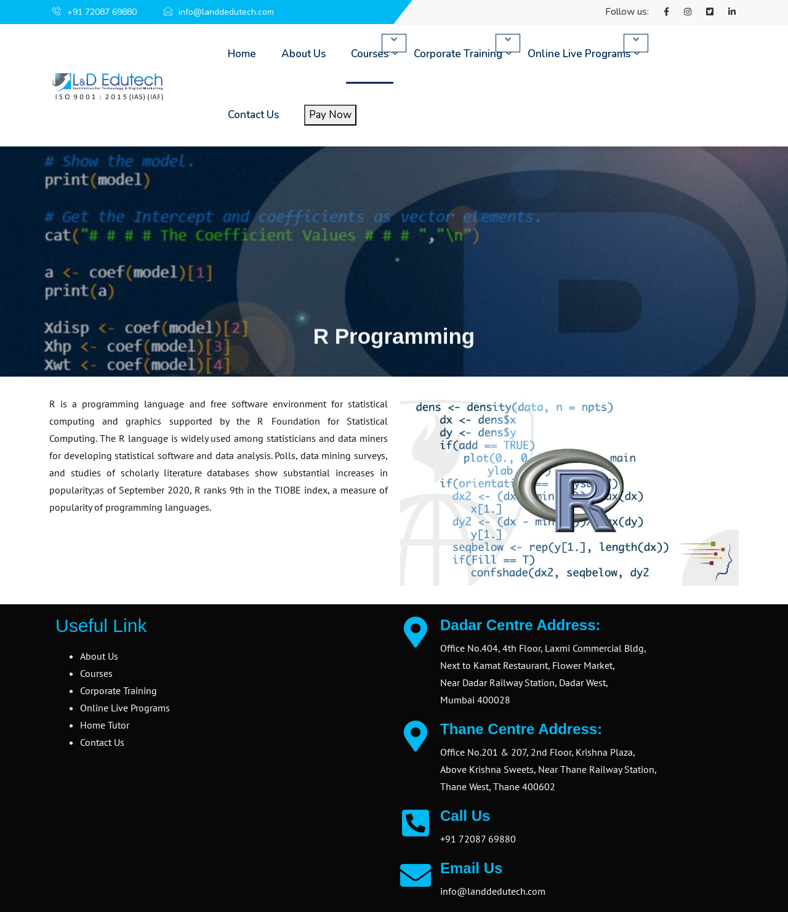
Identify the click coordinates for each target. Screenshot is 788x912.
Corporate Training (458, 54)
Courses (369, 54)
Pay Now (330, 115)
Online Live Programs (579, 54)
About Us (303, 54)
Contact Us (253, 115)
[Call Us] (415, 822)
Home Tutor (104, 725)
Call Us (465, 815)
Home (242, 54)
